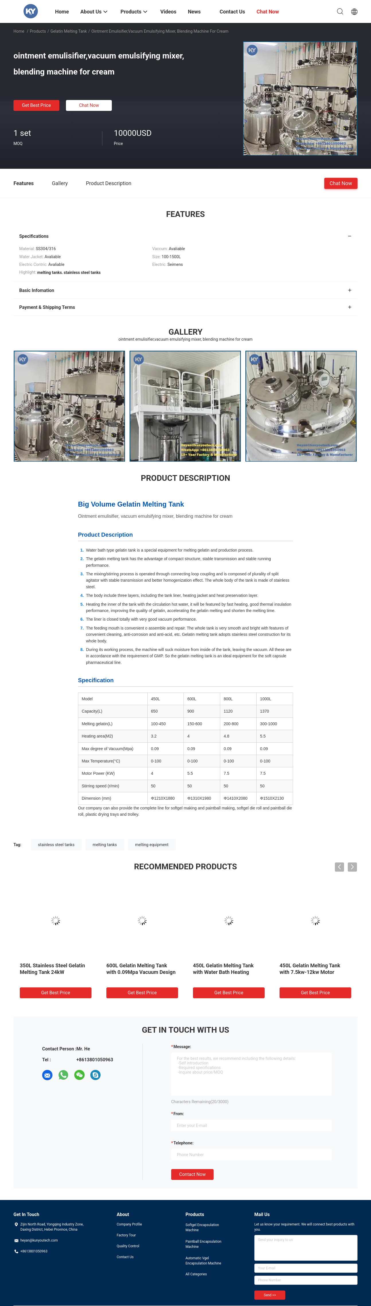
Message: (182, 1046)
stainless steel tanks (56, 844)
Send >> (270, 1295)
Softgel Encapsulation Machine (202, 1227)
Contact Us (125, 1257)
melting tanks (105, 844)
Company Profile (129, 1224)
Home (18, 31)
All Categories (196, 1274)
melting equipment (152, 844)
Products (38, 31)
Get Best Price (36, 105)
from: (178, 1113)
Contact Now (192, 1174)
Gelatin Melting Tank (68, 31)
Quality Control (128, 1246)
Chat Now (89, 105)
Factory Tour (126, 1235)
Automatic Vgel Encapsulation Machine (203, 1260)
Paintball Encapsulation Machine (203, 1244)
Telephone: (183, 1143)
